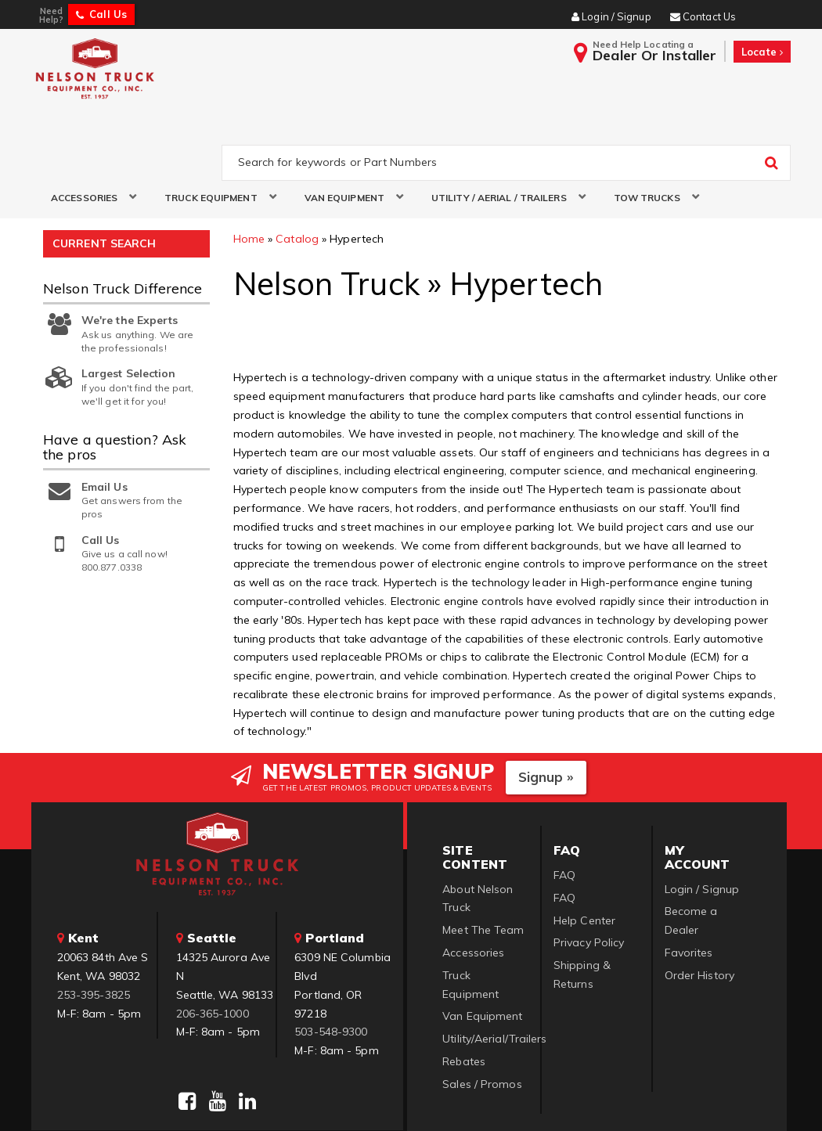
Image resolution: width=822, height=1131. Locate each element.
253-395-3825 (93, 929)
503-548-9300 (330, 967)
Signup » (546, 712)
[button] (88, 132)
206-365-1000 (212, 948)
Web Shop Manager (601, 1099)
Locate (762, 51)
